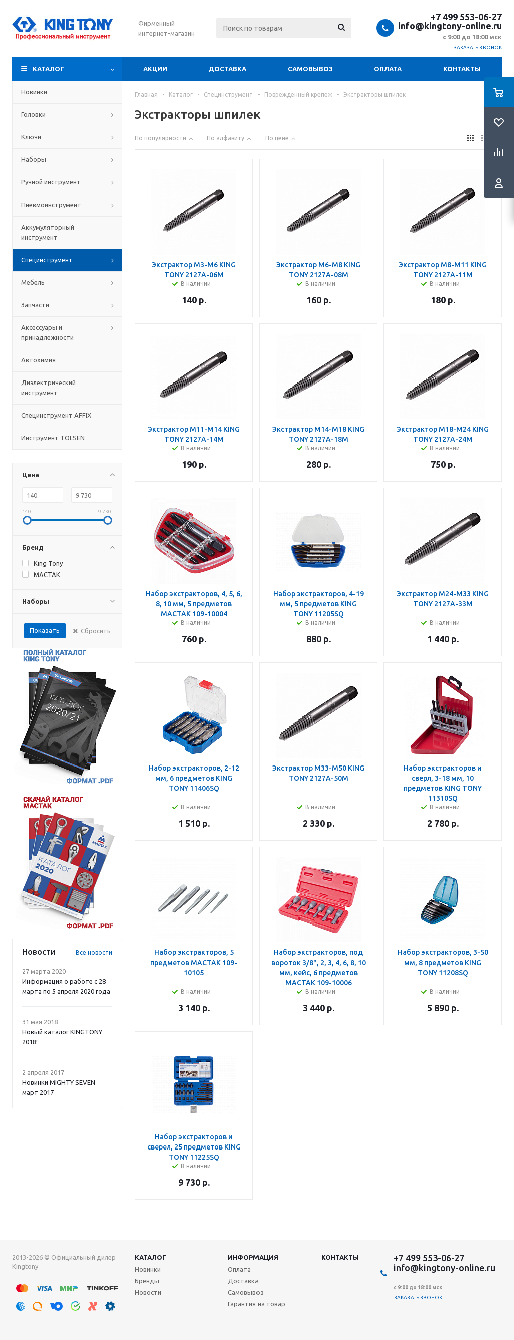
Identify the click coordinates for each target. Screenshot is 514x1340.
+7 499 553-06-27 (466, 16)
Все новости (94, 952)
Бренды (147, 1280)
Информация (253, 1257)
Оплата (388, 68)
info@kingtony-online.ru (450, 25)
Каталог (48, 68)
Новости (148, 1292)
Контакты (462, 68)
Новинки (148, 1269)
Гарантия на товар (256, 1303)
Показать (45, 630)
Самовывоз (310, 68)
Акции (155, 68)
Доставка (227, 68)
